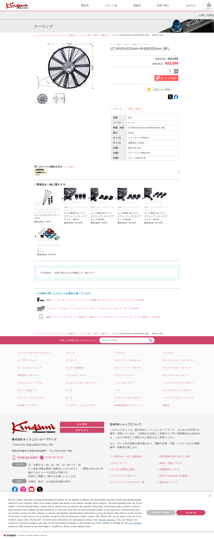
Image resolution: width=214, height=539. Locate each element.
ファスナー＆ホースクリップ (177, 368)
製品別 (50, 5)
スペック (117, 109)
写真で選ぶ (129, 5)
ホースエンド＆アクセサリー (128, 398)
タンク (69, 390)
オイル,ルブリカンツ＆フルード (81, 383)
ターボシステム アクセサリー (177, 390)
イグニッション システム (29, 383)
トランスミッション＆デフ (30, 398)
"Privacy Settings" (107, 520)
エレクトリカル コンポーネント (178, 360)
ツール (117, 390)
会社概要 (82, 424)
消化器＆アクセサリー (28, 375)
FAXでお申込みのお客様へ (175, 475)
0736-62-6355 (27, 457)
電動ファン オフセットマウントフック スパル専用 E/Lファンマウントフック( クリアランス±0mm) (95, 300)
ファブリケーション (124, 375)
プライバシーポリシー (124, 475)
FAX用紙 (197, 8)
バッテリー (119, 353)
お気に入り (186, 8)
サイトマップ (119, 463)
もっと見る (69, 167)
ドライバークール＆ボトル (127, 360)
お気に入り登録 (161, 89)
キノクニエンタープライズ (45, 35)
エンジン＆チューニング (29, 368)
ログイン (174, 8)
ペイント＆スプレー (124, 383)
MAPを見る (81, 430)
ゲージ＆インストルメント (176, 375)
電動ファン (74, 35)
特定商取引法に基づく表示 (175, 456)
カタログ (156, 5)
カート (209, 5)
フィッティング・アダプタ (127, 368)
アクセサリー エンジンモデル (80, 405)
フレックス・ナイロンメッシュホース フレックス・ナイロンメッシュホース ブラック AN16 (92, 308)
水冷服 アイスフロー (27, 405)
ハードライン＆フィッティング (178, 398)
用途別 (103, 5)
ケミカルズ (168, 353)
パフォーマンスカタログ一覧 (128, 482)
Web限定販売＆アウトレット (128, 405)
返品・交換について (171, 463)
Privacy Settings (161, 512)
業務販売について (170, 469)
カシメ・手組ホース (27, 390)
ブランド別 (77, 5)
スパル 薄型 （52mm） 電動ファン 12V (98, 35)
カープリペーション (27, 360)
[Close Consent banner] (210, 496)
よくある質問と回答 (123, 469)
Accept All (191, 512)
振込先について (169, 482)
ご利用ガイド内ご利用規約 (127, 456)
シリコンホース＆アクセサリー (178, 383)
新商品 (166, 405)
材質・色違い (135, 109)
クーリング (63, 35)
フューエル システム (76, 375)
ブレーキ (70, 353)
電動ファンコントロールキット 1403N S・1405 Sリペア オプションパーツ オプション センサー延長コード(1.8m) (103, 317)
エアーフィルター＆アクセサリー (33, 353)
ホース (69, 398)
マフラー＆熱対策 (74, 368)
